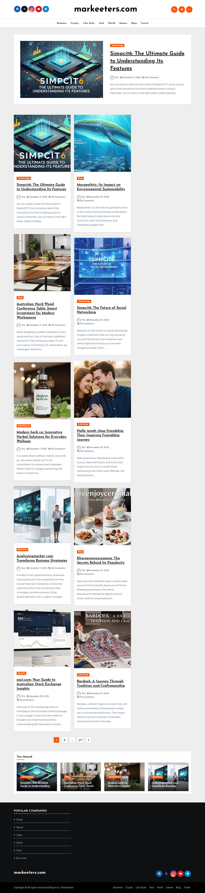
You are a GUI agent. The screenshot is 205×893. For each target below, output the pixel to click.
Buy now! (21, 858)
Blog (134, 23)
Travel (144, 23)
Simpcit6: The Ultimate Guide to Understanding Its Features (143, 61)
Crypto (75, 23)
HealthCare (24, 426)
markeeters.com (105, 9)
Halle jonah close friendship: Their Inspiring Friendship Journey (100, 435)
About (19, 827)
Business (61, 23)
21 (80, 740)
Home (19, 819)
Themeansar (66, 887)
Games (123, 23)
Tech (101, 23)
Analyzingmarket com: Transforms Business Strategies (165, 786)
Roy (114, 77)
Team (19, 835)
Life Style (88, 23)
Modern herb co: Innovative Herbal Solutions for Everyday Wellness (41, 437)
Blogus (52, 887)
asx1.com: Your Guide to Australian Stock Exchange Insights (39, 684)
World (111, 23)
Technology (117, 45)
